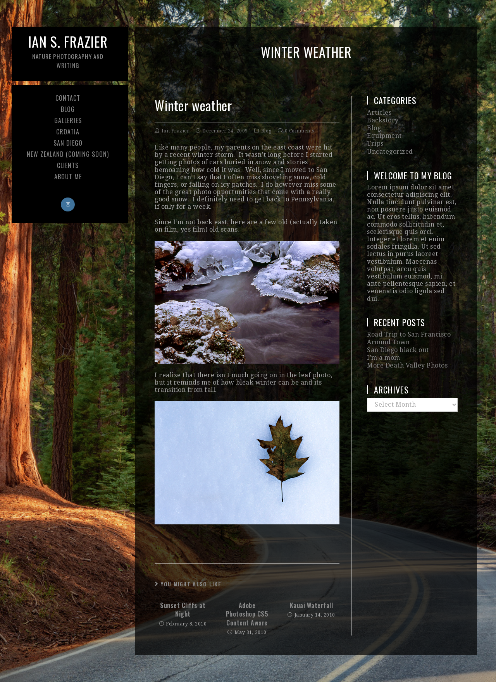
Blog (266, 131)
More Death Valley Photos (407, 365)
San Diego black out (398, 350)
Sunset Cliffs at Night (182, 609)
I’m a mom (383, 357)
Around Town (388, 342)
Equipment (384, 135)
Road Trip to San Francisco (409, 334)
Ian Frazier (175, 131)
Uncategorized (390, 151)
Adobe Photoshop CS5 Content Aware (247, 614)
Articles (379, 112)
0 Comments (299, 131)
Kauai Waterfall (311, 605)
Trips (375, 143)
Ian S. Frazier (67, 50)
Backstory (383, 120)
